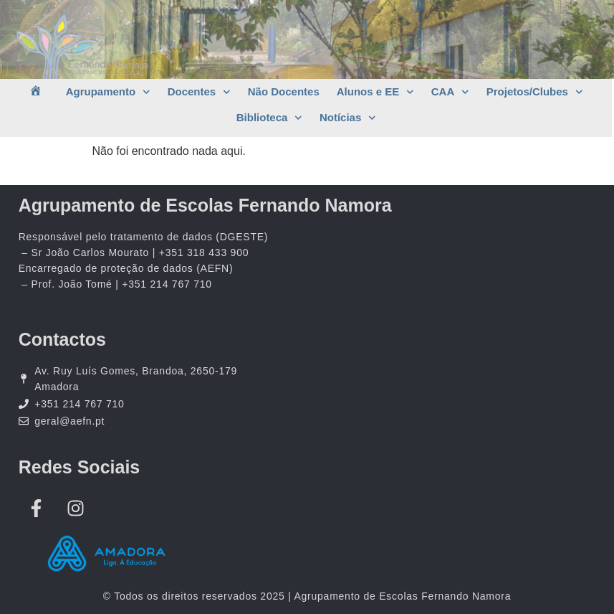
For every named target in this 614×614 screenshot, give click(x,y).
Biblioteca (269, 118)
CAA (450, 92)
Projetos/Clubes (534, 92)
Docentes (199, 92)
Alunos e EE (375, 92)
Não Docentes (284, 91)
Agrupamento (108, 92)
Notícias (348, 118)
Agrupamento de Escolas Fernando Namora (205, 205)
